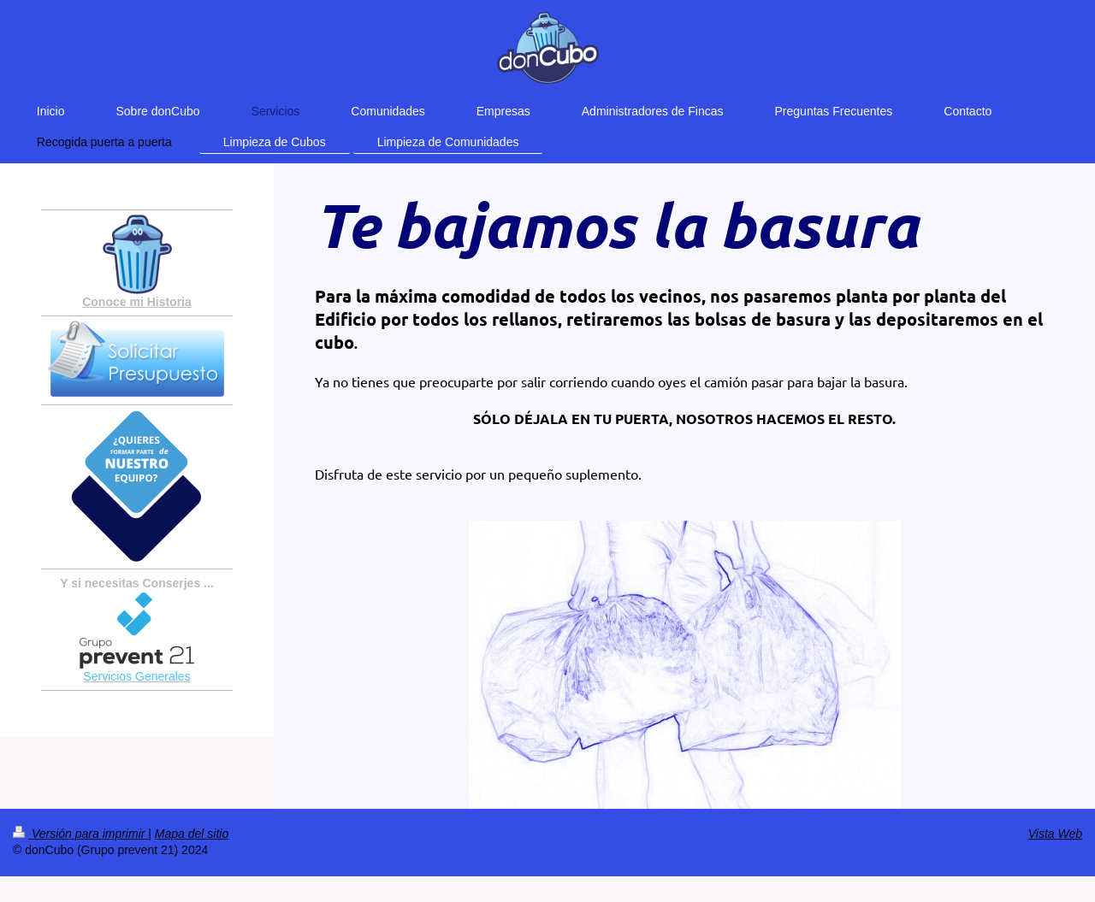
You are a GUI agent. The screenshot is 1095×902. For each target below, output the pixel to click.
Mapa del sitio (191, 833)
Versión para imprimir (80, 833)
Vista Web (1055, 833)
